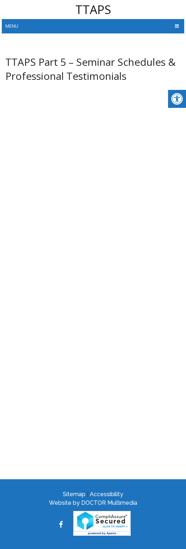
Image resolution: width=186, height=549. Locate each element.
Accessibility (106, 494)
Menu (11, 26)
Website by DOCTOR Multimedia (93, 502)
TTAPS (93, 9)
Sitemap (74, 494)
